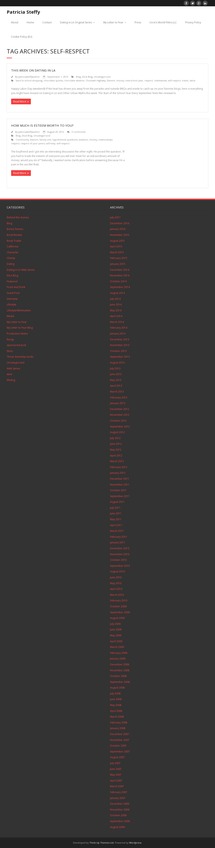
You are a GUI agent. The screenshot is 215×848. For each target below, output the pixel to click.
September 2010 (120, 566)
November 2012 (119, 415)
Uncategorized (102, 76)
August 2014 (117, 293)
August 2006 (117, 827)
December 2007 (119, 734)
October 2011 (118, 490)
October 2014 (118, 281)
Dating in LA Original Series (76, 22)
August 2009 (117, 618)
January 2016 (117, 229)
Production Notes (17, 333)
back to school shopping (29, 80)
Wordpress (135, 842)
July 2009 (115, 624)
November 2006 (119, 809)
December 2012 (119, 409)
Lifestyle (11, 304)
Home (30, 22)
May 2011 (115, 519)
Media (10, 316)
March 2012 (117, 461)
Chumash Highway (96, 80)
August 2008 (117, 687)
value (192, 80)
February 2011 (118, 537)
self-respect (174, 80)
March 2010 (117, 595)
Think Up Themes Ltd (101, 842)
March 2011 (117, 531)
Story (10, 351)
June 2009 (116, 629)
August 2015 (117, 241)
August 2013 (117, 362)
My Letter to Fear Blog (20, 327)
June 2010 (116, 577)
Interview (12, 299)
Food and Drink (16, 287)
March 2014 (117, 322)
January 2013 (117, 403)
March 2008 (117, 716)
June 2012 (116, 444)
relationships (105, 139)
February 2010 (118, 600)
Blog (78, 76)
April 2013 (116, 386)
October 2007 (118, 745)
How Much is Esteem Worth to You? (42, 125)
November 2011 (119, 484)
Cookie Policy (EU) (21, 36)
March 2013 (117, 391)
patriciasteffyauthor (29, 76)
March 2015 (117, 252)
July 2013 (115, 368)
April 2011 (116, 525)
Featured (12, 281)
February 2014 (118, 327)
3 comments (78, 131)
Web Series (13, 368)
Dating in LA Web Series (21, 270)
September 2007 (120, 751)
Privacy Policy (193, 22)
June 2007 (116, 769)
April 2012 (116, 455)
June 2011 (116, 513)
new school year (134, 80)
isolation (83, 139)
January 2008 (117, 728)
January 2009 (117, 658)
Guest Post (13, 293)
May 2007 (115, 774)
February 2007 (118, 792)
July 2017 (115, 217)
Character (12, 252)
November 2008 (119, 670)
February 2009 (118, 653)
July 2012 (115, 438)
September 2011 (120, 496)
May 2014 (115, 310)
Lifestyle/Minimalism (19, 310)
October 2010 (118, 560)
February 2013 (118, 397)
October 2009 (118, 606)
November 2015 (119, 235)
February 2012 (118, 467)
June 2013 (116, 374)
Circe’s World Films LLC (163, 22)
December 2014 (119, 270)
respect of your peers (33, 143)
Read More (19, 101)
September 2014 (120, 287)
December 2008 (119, 664)
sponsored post (16, 345)
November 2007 (119, 740)
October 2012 (118, 420)
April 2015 (116, 246)
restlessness (160, 80)
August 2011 (117, 502)
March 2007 (117, 786)
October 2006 (118, 815)
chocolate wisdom (74, 80)
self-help (50, 143)
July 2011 (115, 508)
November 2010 (119, 554)
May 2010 (115, 583)
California (12, 246)
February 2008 (118, 722)
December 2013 (119, 339)
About (14, 22)
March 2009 (117, 647)
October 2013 (118, 351)
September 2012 (120, 426)
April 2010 (116, 589)
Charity (11, 258)
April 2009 (116, 641)
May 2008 (115, 705)
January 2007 (117, 798)
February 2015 (118, 258)
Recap (10, 339)
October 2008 (118, 676)
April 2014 (116, 316)
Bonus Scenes (15, 229)
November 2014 (119, 275)
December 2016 (119, 223)
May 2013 (115, 380)
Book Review (14, 235)
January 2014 (117, 333)
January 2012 (117, 473)
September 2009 (120, 612)
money (120, 80)
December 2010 (119, 548)
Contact (47, 22)
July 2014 (115, 299)
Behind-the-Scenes (18, 217)
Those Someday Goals (20, 356)
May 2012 (115, 449)
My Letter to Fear (113, 22)
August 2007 (117, 757)
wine (9, 374)
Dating (10, 264)
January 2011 (117, 542)
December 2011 (119, 478)
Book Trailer (14, 241)
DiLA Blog (87, 76)
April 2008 (116, 711)
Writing (11, 380)
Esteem (111, 80)
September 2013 (120, 356)
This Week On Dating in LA (33, 70)
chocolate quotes (53, 80)
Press (138, 22)
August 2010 (117, 571)
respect (148, 80)
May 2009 (115, 635)
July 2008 (115, 693)
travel (185, 80)
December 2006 (119, 804)
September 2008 (120, 682)
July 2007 (115, 763)
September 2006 (120, 821)
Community (22, 139)
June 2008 (116, 699)
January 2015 (117, 264)
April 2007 (116, 780)
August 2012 (117, 432)
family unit (45, 139)
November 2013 (119, 345)
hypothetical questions (64, 139)
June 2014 (116, 304)
